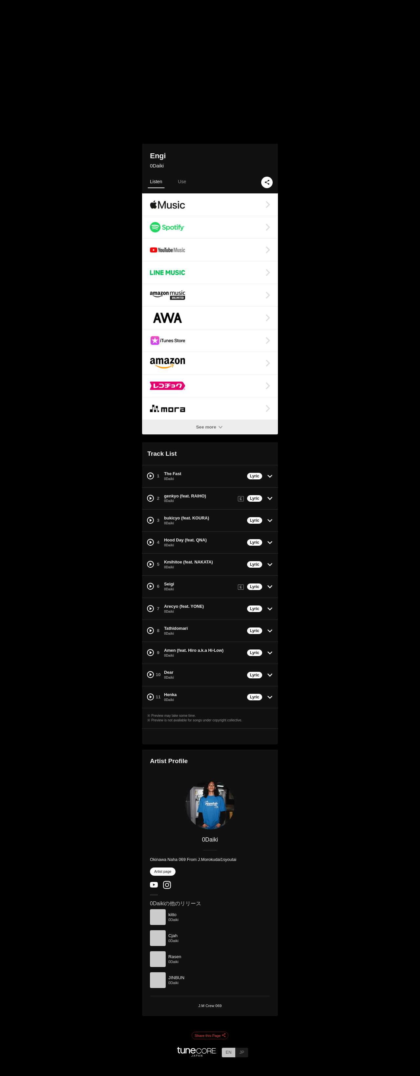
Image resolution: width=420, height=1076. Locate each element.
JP (241, 1052)
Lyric (254, 476)
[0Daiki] (210, 804)
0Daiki (157, 165)
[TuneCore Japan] (197, 1055)
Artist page (162, 871)
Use (182, 181)
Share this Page (210, 1036)
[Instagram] (167, 887)
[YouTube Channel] (154, 886)
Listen (156, 181)
